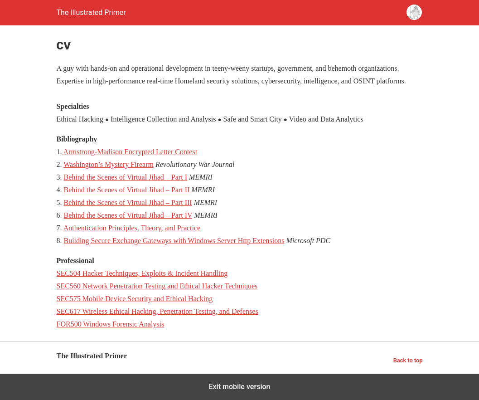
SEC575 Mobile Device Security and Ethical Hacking (135, 298)
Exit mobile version (239, 386)
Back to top (408, 360)
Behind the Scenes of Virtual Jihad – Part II (127, 190)
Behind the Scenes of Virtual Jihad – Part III (128, 202)
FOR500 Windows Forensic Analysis (111, 324)
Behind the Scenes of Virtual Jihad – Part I (125, 177)
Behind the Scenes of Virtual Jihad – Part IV (128, 215)
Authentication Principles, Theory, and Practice (132, 228)
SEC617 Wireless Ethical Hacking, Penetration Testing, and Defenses (157, 311)
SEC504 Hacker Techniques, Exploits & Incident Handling (142, 273)
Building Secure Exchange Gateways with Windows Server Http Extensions (174, 240)
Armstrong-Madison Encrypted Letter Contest (130, 152)
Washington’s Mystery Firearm (108, 164)
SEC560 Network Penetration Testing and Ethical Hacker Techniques (157, 286)
